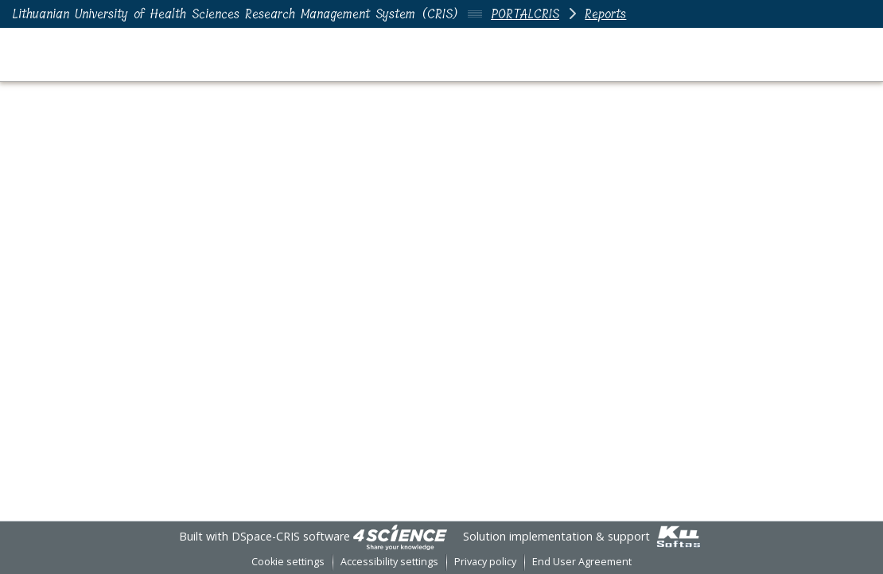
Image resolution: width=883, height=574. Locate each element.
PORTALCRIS (525, 14)
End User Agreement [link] (582, 561)
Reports (605, 14)
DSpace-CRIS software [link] (290, 536)
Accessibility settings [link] (389, 561)
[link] (400, 536)
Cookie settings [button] (288, 561)
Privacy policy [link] (485, 561)
